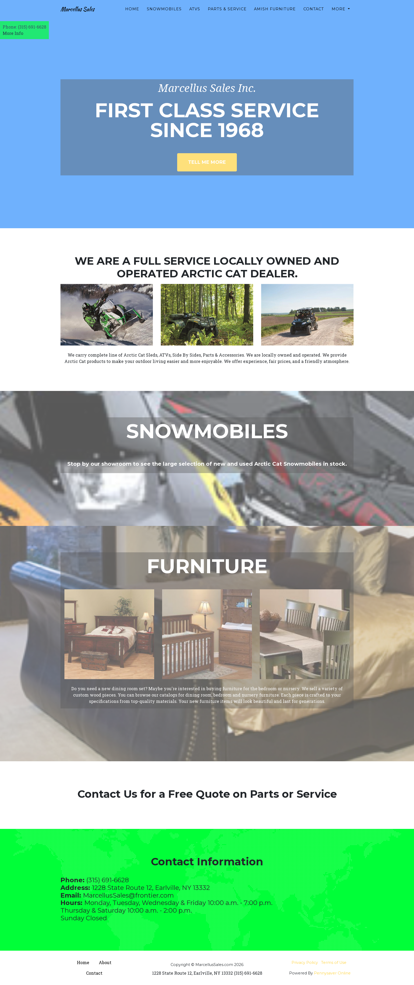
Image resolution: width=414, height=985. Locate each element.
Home (132, 13)
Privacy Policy (304, 962)
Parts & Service (227, 13)
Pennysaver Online (332, 973)
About (105, 962)
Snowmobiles (164, 13)
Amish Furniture (275, 13)
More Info (13, 33)
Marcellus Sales (83, 13)
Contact (313, 13)
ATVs (194, 13)
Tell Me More (207, 162)
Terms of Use (333, 962)
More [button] (339, 13)
